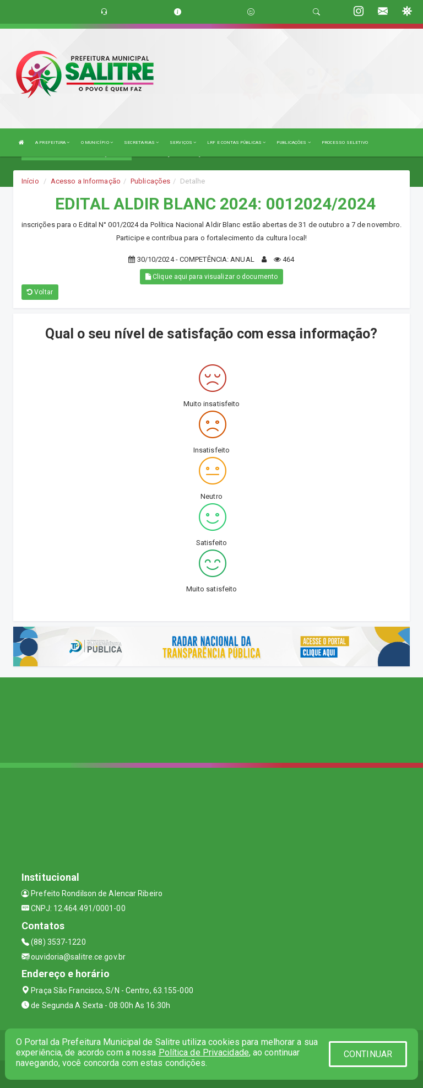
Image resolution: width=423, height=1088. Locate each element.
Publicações (150, 181)
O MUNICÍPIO (97, 142)
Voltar (40, 292)
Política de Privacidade (204, 1052)
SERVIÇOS (183, 142)
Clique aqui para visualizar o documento (211, 277)
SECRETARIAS (141, 142)
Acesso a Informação (86, 181)
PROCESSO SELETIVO (345, 142)
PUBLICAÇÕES (293, 142)
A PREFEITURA (52, 142)
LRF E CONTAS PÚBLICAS (236, 142)
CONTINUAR (368, 1054)
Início (30, 181)
